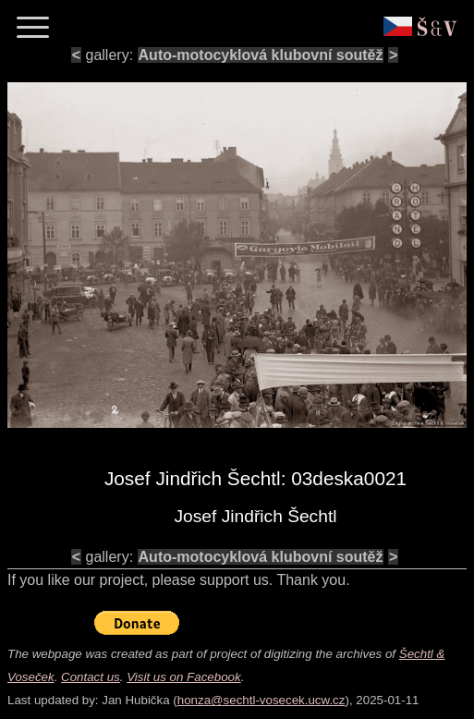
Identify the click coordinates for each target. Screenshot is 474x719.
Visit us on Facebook (183, 677)
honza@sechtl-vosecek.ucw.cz (261, 700)
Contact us (90, 677)
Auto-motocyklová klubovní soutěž (261, 55)
